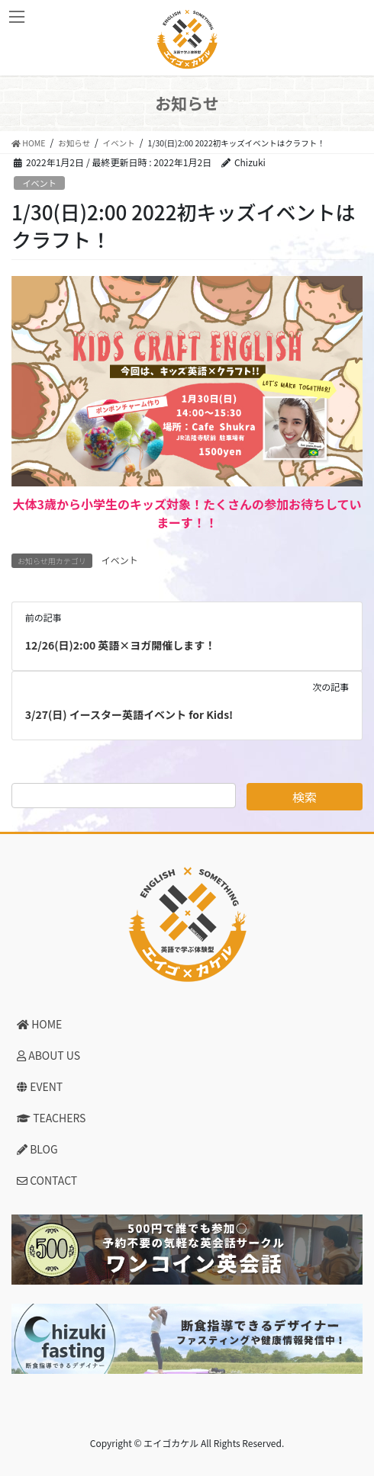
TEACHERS (51, 1117)
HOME (39, 1024)
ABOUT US (48, 1055)
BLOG (37, 1149)
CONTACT (47, 1180)
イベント (39, 183)
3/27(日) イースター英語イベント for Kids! (129, 714)
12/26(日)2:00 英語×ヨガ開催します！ (120, 645)
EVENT (40, 1086)
